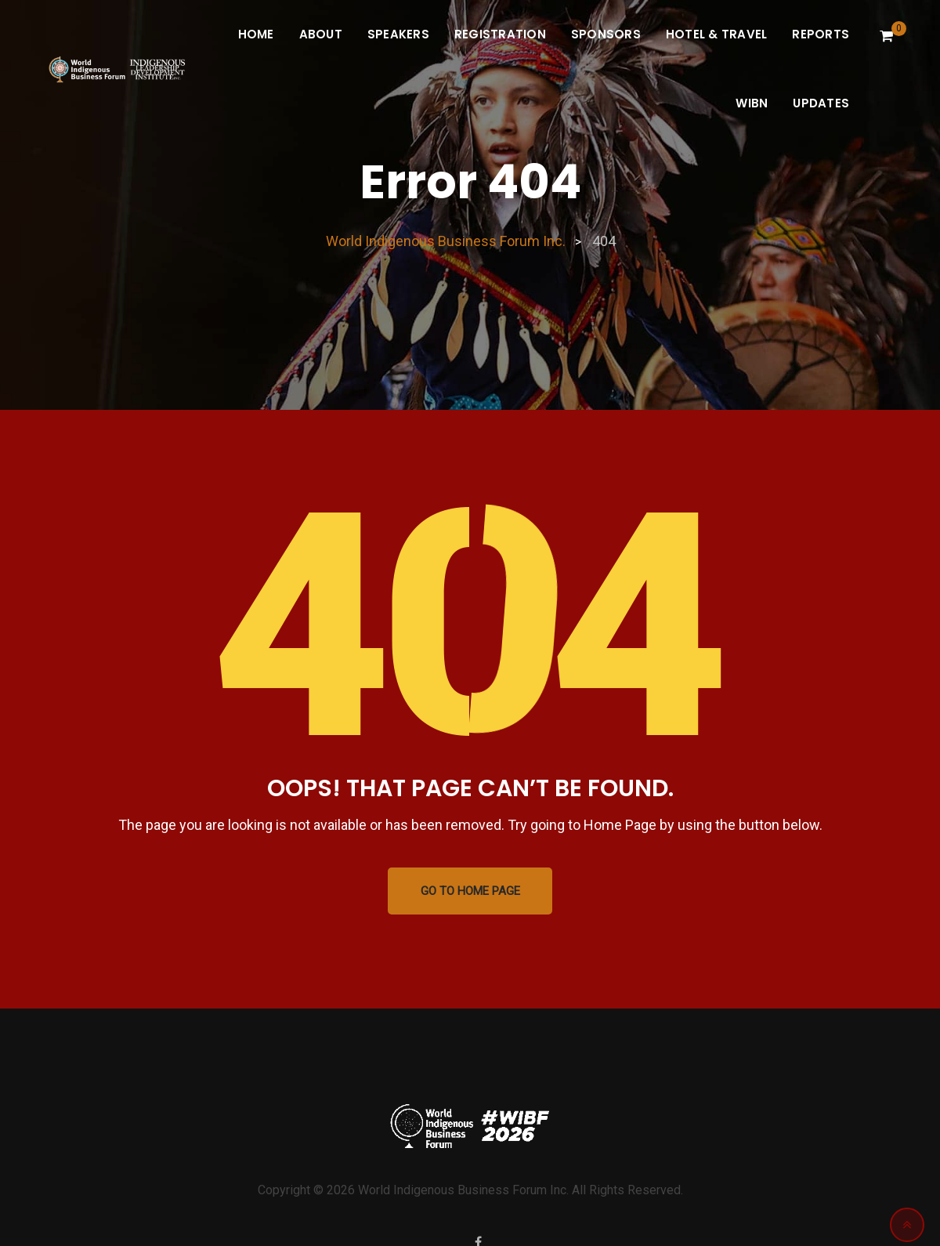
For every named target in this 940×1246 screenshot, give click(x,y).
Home (256, 34)
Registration (500, 34)
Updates (821, 103)
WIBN (752, 103)
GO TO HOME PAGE (470, 891)
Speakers (398, 34)
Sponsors (606, 34)
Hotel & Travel (717, 34)
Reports (820, 34)
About (320, 34)
